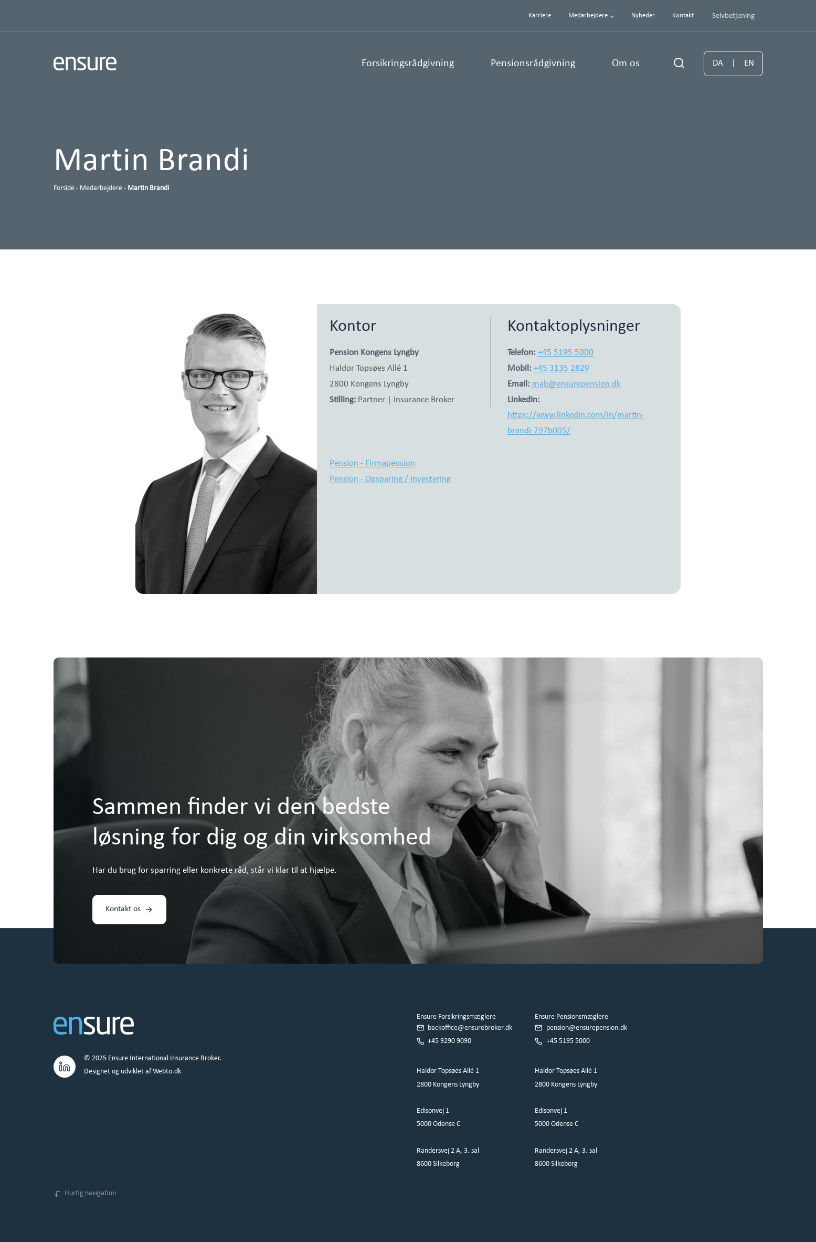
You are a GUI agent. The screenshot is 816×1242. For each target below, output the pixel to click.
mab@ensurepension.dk (576, 384)
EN (749, 63)
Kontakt (683, 15)
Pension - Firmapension (372, 463)
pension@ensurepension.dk (586, 1028)
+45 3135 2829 (561, 368)
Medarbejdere (101, 188)
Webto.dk (167, 1072)
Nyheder (643, 15)
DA (718, 63)
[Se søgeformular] (679, 63)
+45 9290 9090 (449, 1041)
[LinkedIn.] (65, 1065)
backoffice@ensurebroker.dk (470, 1028)
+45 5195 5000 (566, 352)
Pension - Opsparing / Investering (390, 479)
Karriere (539, 15)
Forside (64, 188)
